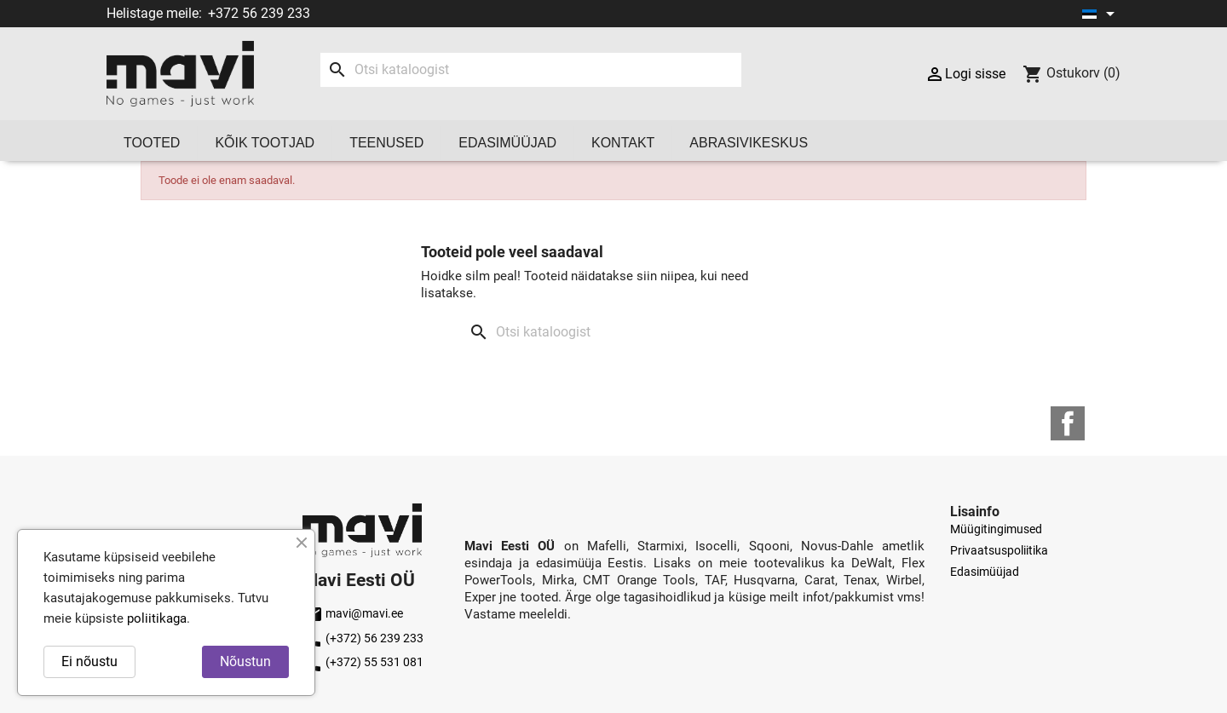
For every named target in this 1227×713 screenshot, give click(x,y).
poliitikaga (157, 618)
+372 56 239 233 (259, 13)
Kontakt (622, 142)
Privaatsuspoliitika (999, 550)
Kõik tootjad (264, 142)
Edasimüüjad (507, 142)
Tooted (152, 142)
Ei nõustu (89, 661)
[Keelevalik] (1101, 13)
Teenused (386, 142)
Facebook (1068, 423)
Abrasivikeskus (748, 142)
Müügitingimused (996, 529)
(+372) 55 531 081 (362, 662)
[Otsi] (530, 70)
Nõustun (245, 661)
